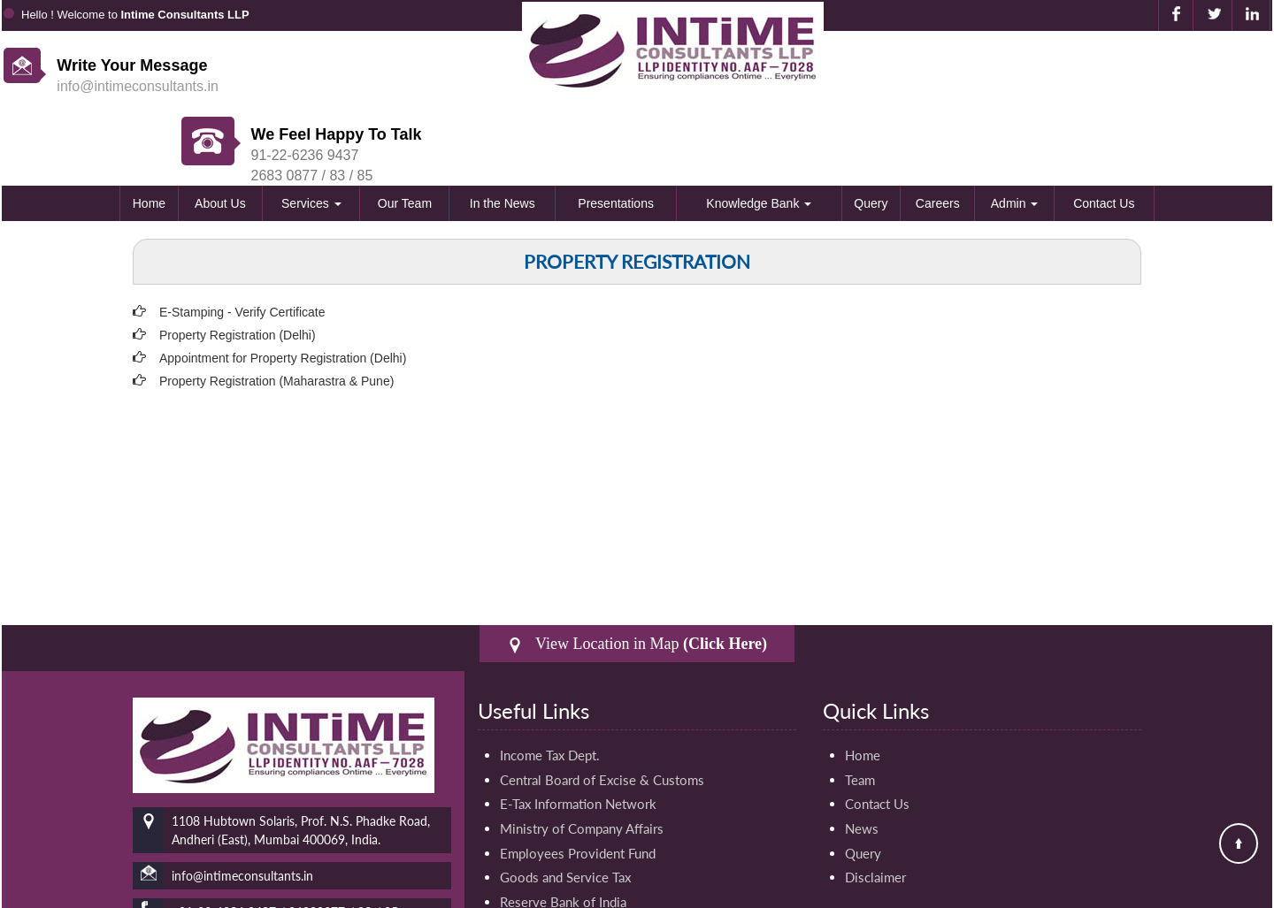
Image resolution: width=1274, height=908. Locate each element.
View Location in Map (637, 575)
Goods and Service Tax (565, 810)
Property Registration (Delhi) (237, 266)
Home (149, 134)
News (862, 760)
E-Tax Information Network (578, 736)
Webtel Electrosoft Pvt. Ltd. (1206, 890)
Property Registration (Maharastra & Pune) (276, 312)
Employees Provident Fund (578, 785)
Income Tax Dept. (550, 686)
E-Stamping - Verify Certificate (242, 243)
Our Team (405, 134)
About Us (220, 134)
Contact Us (1103, 134)
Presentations (616, 134)
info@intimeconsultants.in (138, 86)
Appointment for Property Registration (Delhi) (282, 289)
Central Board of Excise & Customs (602, 711)
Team (860, 711)
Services (311, 134)
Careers (938, 134)
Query (870, 134)
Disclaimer (875, 810)
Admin (1015, 134)
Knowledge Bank (758, 134)
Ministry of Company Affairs (582, 760)
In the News (502, 134)
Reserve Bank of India (563, 835)
